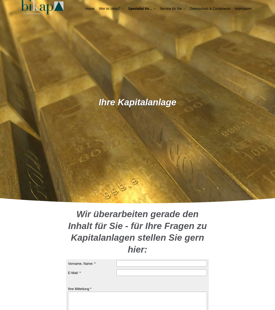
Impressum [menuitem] (243, 9)
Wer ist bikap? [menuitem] (109, 9)
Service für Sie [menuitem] (171, 9)
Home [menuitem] (89, 9)
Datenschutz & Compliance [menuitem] (210, 9)
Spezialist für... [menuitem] (140, 9)
